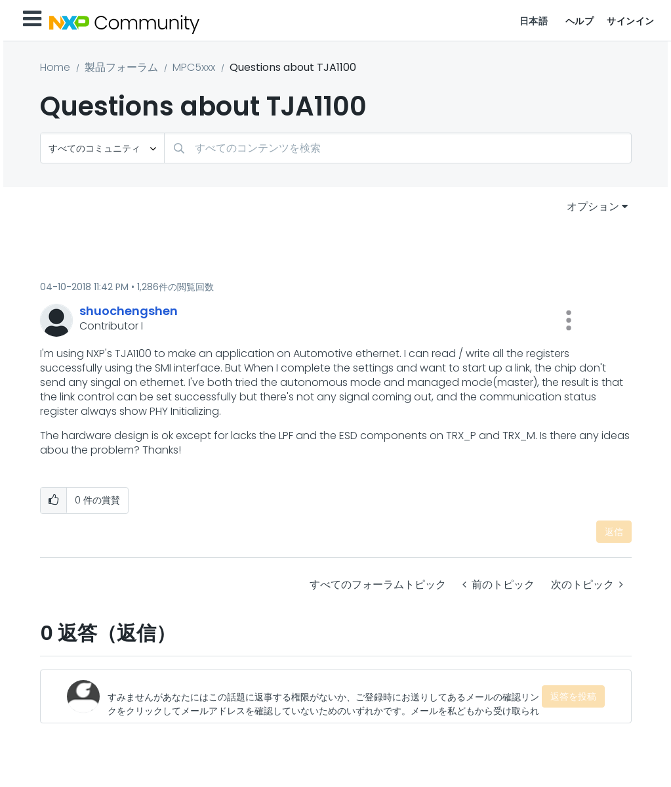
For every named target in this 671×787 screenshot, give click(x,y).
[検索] (398, 148)
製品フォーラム (121, 67)
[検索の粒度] (102, 148)
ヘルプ (579, 21)
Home (55, 67)
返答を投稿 (573, 696)
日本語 (533, 21)
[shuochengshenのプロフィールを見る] (128, 311)
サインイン (631, 21)
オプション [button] (593, 206)
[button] (568, 320)
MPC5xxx (194, 67)
